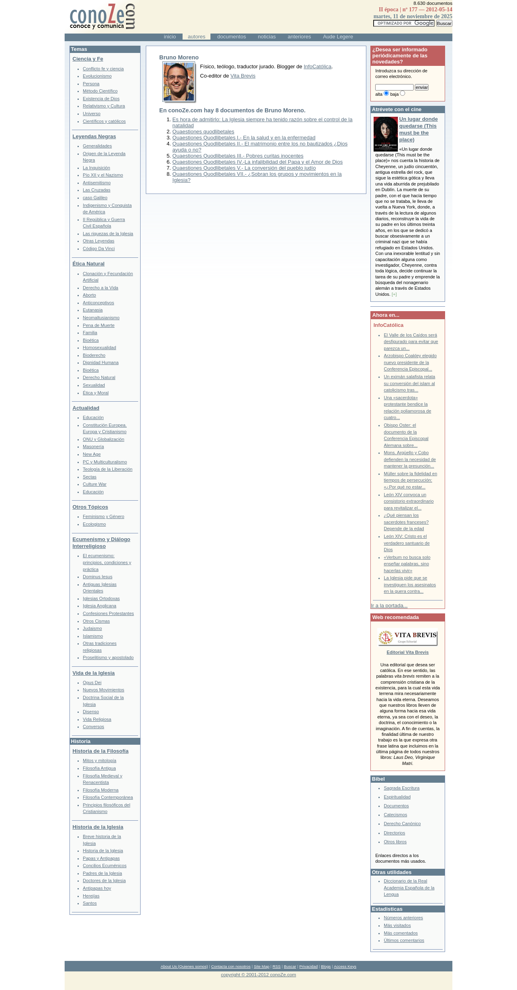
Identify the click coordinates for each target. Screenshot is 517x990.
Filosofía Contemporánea (108, 797)
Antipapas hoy (97, 888)
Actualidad (86, 408)
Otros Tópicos (90, 507)
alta (378, 94)
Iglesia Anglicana (99, 605)
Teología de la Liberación (107, 469)
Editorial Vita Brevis (408, 652)
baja (394, 94)
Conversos (93, 726)
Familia (90, 332)
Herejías (91, 895)
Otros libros (395, 841)
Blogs (326, 966)
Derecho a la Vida (100, 287)
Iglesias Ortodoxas (101, 598)
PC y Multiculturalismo (105, 461)
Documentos (396, 805)
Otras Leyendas (98, 240)
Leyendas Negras (94, 136)
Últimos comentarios (404, 940)
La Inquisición (96, 167)
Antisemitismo (97, 182)
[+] (394, 294)
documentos (231, 37)
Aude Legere (338, 37)
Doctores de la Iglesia (104, 880)
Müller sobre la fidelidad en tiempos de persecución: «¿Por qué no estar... (410, 480)
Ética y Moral (96, 392)
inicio (170, 37)
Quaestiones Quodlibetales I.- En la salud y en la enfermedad (243, 138)
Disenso (91, 711)
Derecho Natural (99, 377)
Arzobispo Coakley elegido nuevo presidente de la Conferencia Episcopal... (410, 362)
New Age (92, 454)
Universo (92, 113)
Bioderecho (94, 355)
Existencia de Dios (101, 98)
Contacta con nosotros (231, 966)
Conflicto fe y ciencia (103, 68)
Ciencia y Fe (88, 59)
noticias (267, 37)
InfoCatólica (318, 66)
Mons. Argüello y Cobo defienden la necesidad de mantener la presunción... (410, 459)
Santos (90, 903)
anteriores (299, 37)
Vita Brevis (243, 76)
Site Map (261, 966)
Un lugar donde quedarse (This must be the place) (418, 129)
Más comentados (401, 933)
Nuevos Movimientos (103, 689)
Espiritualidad (397, 796)
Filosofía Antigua (99, 768)
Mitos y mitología (99, 760)
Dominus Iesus (97, 576)
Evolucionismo (97, 76)
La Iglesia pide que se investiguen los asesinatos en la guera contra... (410, 584)
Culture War (95, 484)
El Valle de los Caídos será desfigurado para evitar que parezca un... (411, 342)
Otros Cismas (96, 621)
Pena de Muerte (99, 325)
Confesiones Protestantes (108, 613)
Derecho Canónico (402, 823)
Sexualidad (94, 385)
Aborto (89, 295)
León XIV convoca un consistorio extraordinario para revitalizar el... (408, 501)
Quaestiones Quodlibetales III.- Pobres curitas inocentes (237, 156)
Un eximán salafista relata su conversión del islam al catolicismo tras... (409, 383)
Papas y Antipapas (101, 858)
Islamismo (93, 636)
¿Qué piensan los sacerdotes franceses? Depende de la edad (406, 522)
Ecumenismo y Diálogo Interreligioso (101, 542)
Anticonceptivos (98, 302)
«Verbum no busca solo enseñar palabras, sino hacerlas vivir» (407, 564)
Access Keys (345, 966)
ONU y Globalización (103, 439)
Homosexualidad (99, 347)
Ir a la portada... (389, 605)
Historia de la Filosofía (101, 751)
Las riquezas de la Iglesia (108, 233)
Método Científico (100, 90)
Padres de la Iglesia (102, 873)
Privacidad (308, 966)
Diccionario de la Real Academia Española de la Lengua (409, 887)
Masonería (93, 446)
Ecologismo (94, 524)
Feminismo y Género (103, 516)
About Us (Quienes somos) (184, 966)
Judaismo (92, 628)
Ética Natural (89, 264)
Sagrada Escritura (401, 788)
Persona (91, 83)
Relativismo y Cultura (104, 105)
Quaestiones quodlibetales (203, 131)
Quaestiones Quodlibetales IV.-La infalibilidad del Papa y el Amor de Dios (257, 162)
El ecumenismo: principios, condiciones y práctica (107, 562)
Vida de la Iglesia (94, 673)
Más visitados (397, 925)
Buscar (290, 966)
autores (196, 37)
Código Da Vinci (99, 248)
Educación (93, 417)
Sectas (90, 476)
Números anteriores (403, 917)
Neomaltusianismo (101, 317)
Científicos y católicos (104, 121)
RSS (277, 966)
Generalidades (97, 145)
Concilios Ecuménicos (104, 865)
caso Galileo (95, 197)
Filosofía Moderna (100, 790)
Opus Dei (92, 682)
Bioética (91, 340)
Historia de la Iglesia (98, 827)
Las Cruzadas (96, 189)
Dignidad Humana (100, 362)
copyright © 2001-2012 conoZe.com (258, 974)
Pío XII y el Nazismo (103, 175)
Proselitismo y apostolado (108, 657)
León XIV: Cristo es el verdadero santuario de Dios (407, 543)
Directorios (394, 832)
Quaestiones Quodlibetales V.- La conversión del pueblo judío (244, 168)
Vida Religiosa (97, 719)
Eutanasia (93, 310)
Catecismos (395, 814)
